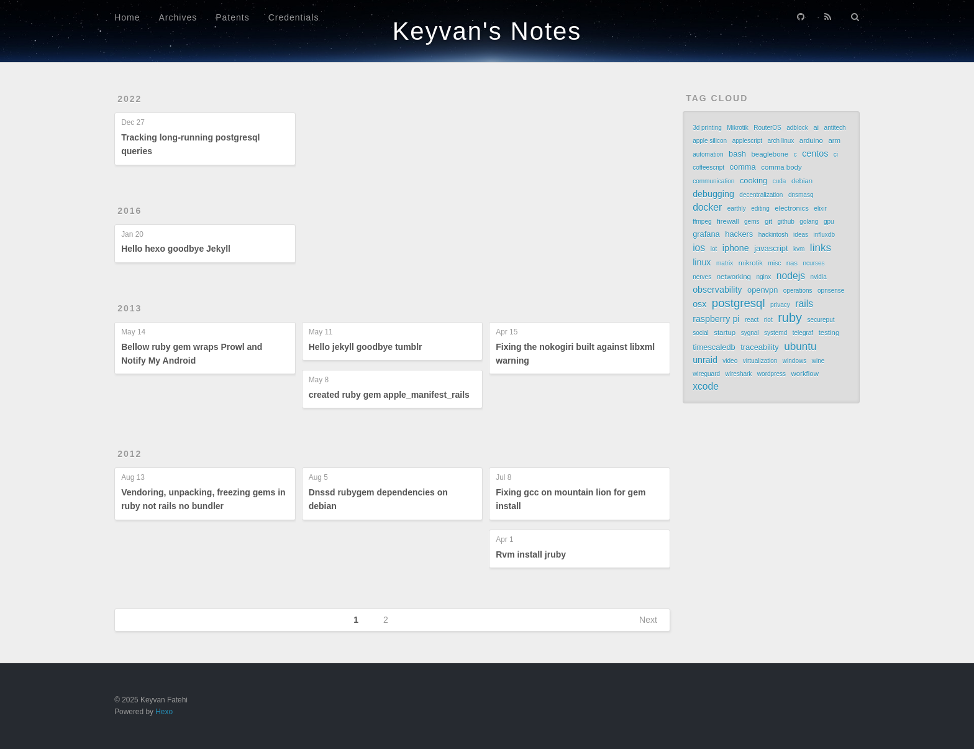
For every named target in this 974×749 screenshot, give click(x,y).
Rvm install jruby (531, 554)
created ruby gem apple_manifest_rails (389, 395)
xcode (706, 386)
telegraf (803, 332)
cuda (779, 181)
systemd (775, 332)
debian (801, 181)
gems (751, 221)
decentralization (761, 194)
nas (792, 263)
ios (699, 247)
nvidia (819, 276)
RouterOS (767, 127)
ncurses (814, 263)
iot (714, 249)
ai (816, 127)
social (701, 332)
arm (834, 140)
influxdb (824, 234)
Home (127, 17)
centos (815, 154)
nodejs (790, 275)
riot (768, 319)
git (768, 221)
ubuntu (800, 346)
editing (760, 208)
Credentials (293, 17)
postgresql (738, 303)
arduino (811, 140)
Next (648, 620)
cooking (753, 180)
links (820, 247)
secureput (821, 319)
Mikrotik (737, 127)
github (786, 221)
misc (774, 263)
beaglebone (770, 154)
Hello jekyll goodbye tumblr (365, 347)
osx (699, 304)
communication (713, 181)
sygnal (750, 332)
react (751, 319)
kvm (798, 249)
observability (717, 290)
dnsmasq (801, 194)
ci (836, 154)
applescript (747, 140)
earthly (736, 208)
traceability (759, 347)
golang (808, 221)
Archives (178, 17)
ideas (800, 234)
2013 (129, 308)
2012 (129, 454)
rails (804, 303)
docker (707, 207)
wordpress (771, 373)
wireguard (706, 373)
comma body (781, 167)
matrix (724, 263)
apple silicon (710, 140)
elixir (820, 208)
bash (737, 154)
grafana (706, 234)
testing (829, 332)
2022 (129, 99)
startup (724, 332)
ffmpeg (702, 221)
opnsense (830, 290)
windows (794, 360)
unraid (705, 360)
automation (708, 154)
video (729, 360)
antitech (835, 127)
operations (797, 290)
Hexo (164, 711)
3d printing (707, 127)
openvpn (762, 290)
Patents (232, 17)
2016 (129, 211)
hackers (739, 234)
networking (734, 276)
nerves (702, 276)
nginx (763, 276)
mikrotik (751, 263)
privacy (780, 304)
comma (743, 167)
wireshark (739, 373)
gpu (829, 221)
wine (818, 360)
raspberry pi (716, 319)
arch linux (781, 140)
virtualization (760, 360)
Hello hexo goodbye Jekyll (175, 249)
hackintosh (773, 234)
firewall (728, 221)
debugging (713, 194)
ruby (790, 317)
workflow (804, 373)
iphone (735, 248)
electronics (792, 208)
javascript (771, 248)
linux (702, 262)
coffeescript (708, 167)
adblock (797, 127)
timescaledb (714, 347)
